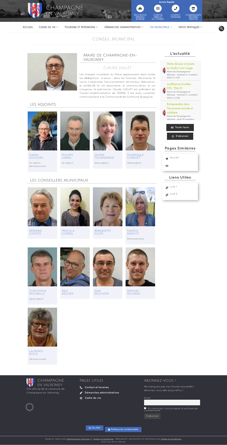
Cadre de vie (47, 27)
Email (147, 398)
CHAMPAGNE (64, 10)
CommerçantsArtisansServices (193, 17)
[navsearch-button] (221, 28)
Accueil (26, 27)
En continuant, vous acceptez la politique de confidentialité (171, 409)
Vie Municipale (162, 27)
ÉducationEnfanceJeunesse (140, 17)
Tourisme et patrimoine (81, 27)
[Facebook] (29, 407)
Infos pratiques (191, 27)
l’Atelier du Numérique (103, 439)
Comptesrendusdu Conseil (158, 17)
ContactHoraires (176, 16)
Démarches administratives (124, 27)
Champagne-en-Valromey (78, 439)
